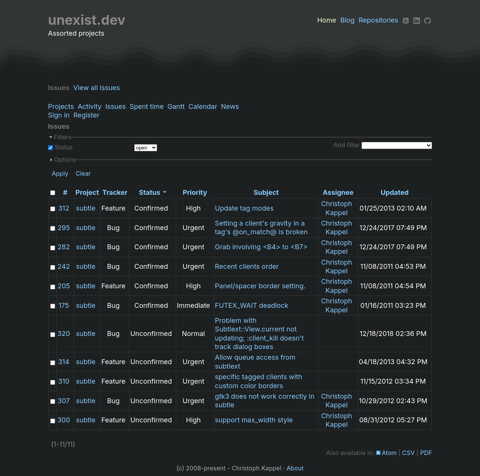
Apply (60, 173)
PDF (426, 452)
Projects (61, 106)
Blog (347, 20)
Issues (115, 106)
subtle (86, 208)
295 (64, 228)
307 (64, 401)
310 (63, 381)
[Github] (427, 20)
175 (63, 305)
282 (63, 247)
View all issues (98, 88)
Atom (389, 452)
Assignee (337, 192)
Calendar (203, 106)
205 (63, 286)
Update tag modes (244, 208)
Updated (395, 192)
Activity (90, 106)
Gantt (176, 106)
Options (65, 159)
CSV (408, 452)
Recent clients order (247, 266)
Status (63, 147)
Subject (266, 192)
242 (63, 266)
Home (326, 20)
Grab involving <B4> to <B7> (261, 247)
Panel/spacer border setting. (260, 286)
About (295, 468)
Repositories (378, 20)
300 (63, 420)
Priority (195, 192)
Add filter (346, 145)
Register (87, 115)
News (230, 106)
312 (63, 208)
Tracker (115, 192)
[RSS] (405, 20)
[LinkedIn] (416, 20)
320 (63, 333)
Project (87, 192)
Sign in (59, 115)
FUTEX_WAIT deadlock (251, 305)
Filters (63, 137)
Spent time (146, 106)
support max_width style (254, 420)
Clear (83, 173)
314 (63, 362)
